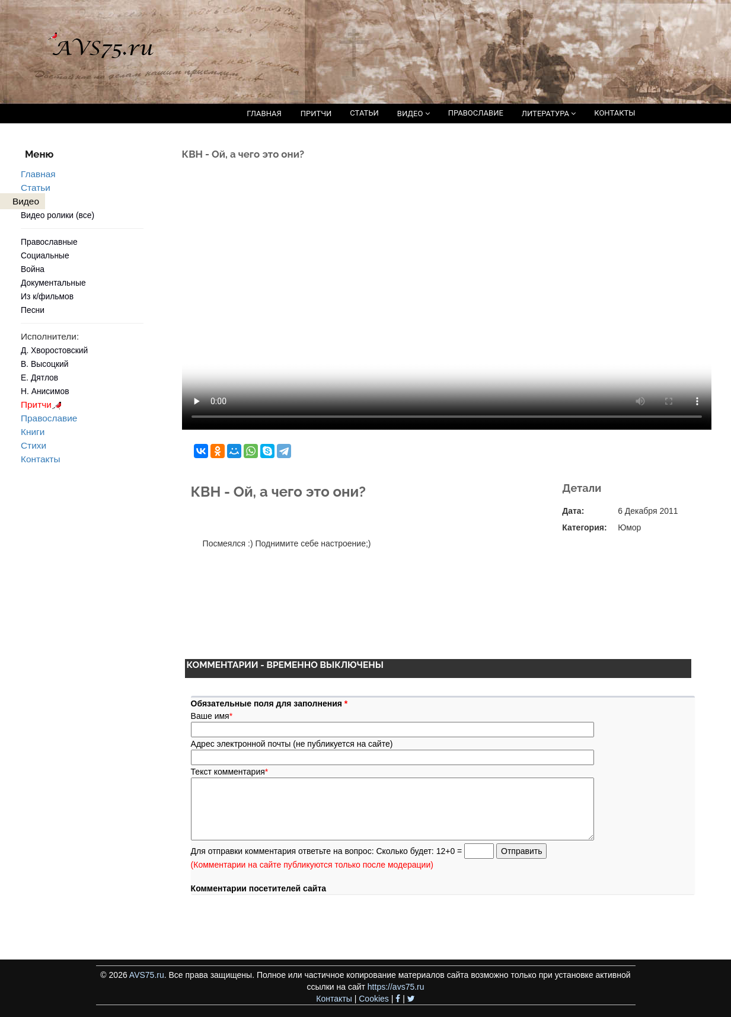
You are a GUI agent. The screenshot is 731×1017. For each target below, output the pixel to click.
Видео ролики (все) (57, 215)
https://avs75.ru (396, 987)
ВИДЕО (413, 113)
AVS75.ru (146, 975)
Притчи (43, 404)
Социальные (45, 255)
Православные (49, 242)
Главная (38, 174)
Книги (32, 432)
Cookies (374, 998)
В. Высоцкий (44, 364)
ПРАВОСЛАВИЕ (475, 112)
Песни (32, 310)
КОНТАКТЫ (614, 112)
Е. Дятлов (39, 377)
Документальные (53, 282)
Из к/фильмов (47, 296)
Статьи (35, 188)
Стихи (33, 445)
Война (32, 269)
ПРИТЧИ (316, 113)
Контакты (40, 459)
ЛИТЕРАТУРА (549, 113)
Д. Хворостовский (54, 350)
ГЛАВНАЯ (264, 113)
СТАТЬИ (364, 112)
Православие (49, 418)
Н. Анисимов (45, 391)
